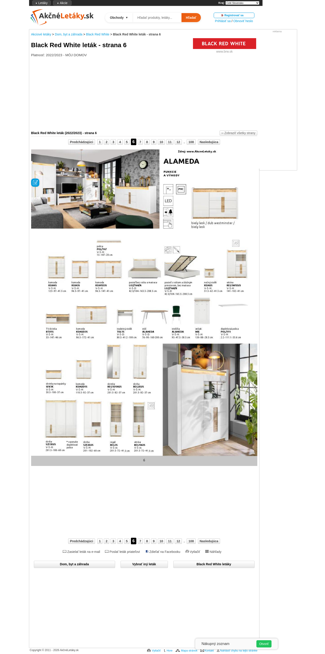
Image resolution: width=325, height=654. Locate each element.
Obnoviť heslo (243, 21)
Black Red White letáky (214, 564)
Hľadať (191, 17)
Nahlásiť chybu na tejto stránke (238, 650)
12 (178, 142)
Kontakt (209, 650)
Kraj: (221, 3)
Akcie (62, 3)
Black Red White (97, 34)
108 (191, 142)
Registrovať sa (233, 15)
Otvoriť (264, 644)
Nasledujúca (209, 142)
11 (170, 142)
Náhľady (215, 552)
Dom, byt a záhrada (68, 34)
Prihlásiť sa (223, 21)
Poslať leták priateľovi (124, 552)
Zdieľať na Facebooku (164, 552)
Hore (169, 650)
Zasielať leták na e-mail (83, 552)
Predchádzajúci (81, 142)
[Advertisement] (277, 101)
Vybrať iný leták (144, 564)
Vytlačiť (195, 552)
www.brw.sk (224, 51)
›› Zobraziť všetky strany (238, 133)
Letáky (41, 3)
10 (161, 142)
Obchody (119, 17)
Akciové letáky (41, 34)
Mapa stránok (189, 650)
